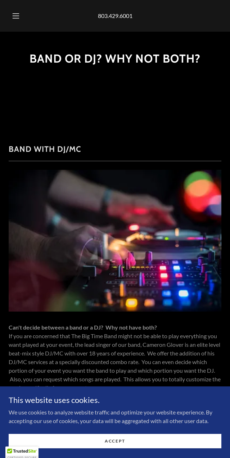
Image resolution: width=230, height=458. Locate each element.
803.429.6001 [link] (115, 15)
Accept (115, 446)
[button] (18, 16)
